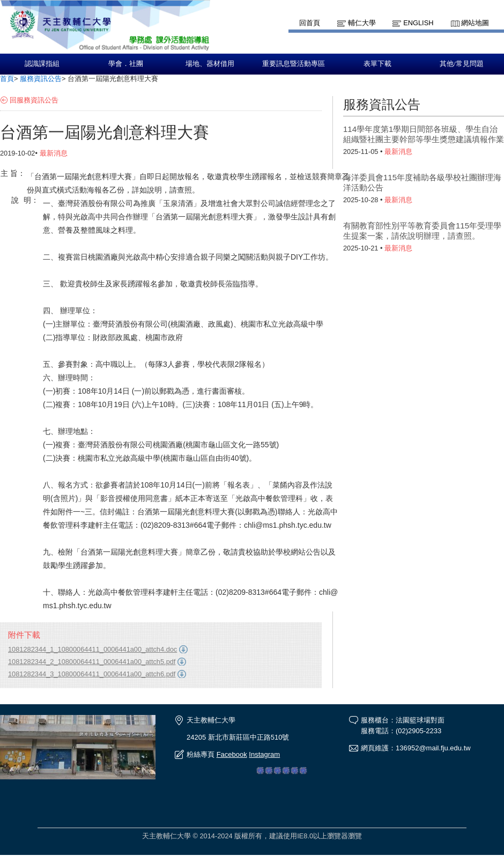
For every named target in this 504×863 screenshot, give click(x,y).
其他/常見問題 (462, 64)
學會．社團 (125, 64)
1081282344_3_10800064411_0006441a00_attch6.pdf (91, 674)
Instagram (264, 754)
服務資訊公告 (41, 79)
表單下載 (377, 64)
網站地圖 (475, 23)
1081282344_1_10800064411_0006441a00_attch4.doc (92, 649)
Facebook (232, 754)
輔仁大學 (362, 23)
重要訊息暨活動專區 (293, 64)
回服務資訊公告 (34, 100)
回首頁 (309, 23)
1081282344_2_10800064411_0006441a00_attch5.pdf (91, 662)
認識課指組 (42, 64)
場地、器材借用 (210, 64)
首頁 (7, 79)
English (418, 23)
